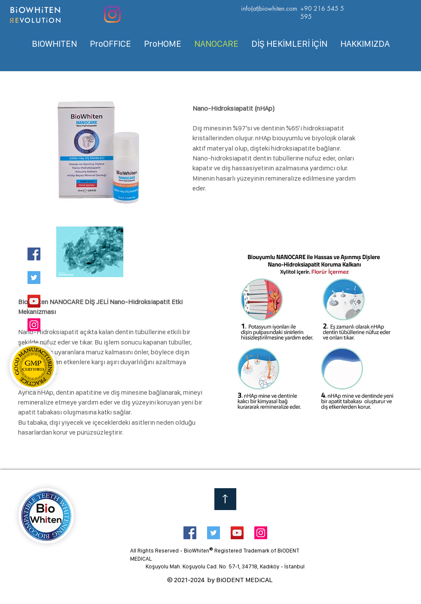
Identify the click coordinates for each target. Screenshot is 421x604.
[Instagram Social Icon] (260, 532)
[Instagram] (112, 14)
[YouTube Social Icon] (237, 532)
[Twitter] (33, 277)
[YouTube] (33, 301)
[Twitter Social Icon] (213, 532)
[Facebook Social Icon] (189, 532)
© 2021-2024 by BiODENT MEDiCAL (219, 580)
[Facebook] (33, 254)
